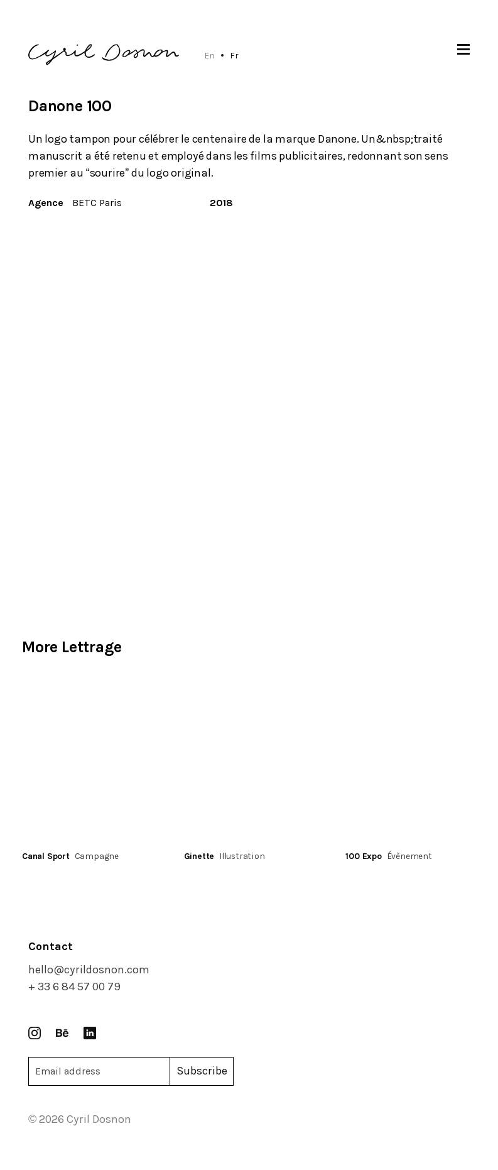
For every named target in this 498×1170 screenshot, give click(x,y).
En (209, 55)
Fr (234, 55)
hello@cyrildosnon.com (88, 969)
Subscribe (201, 1071)
